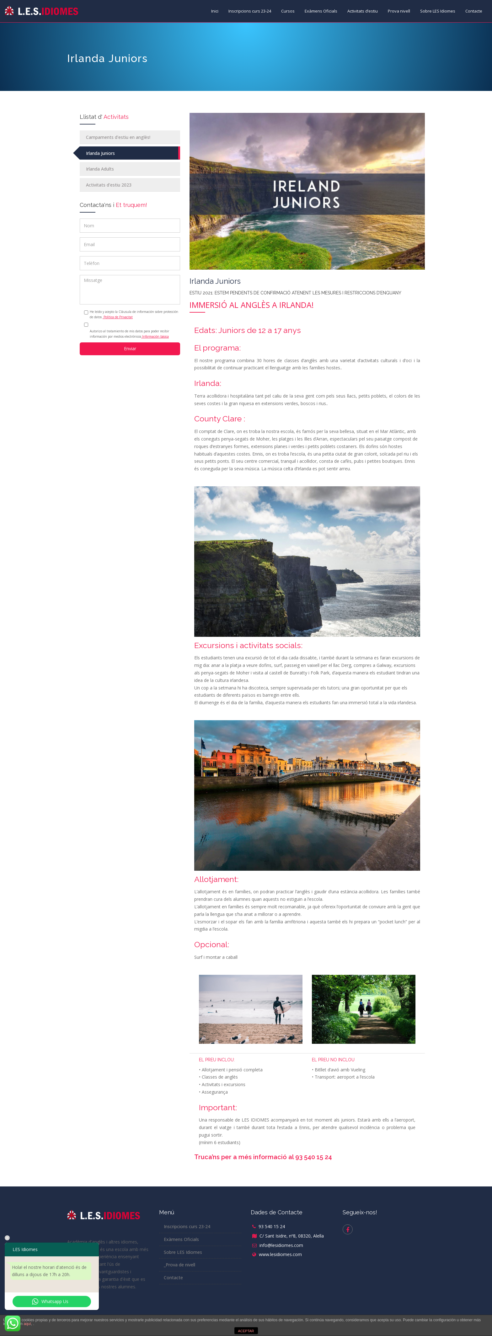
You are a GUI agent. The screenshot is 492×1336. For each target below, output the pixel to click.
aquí (27, 1324)
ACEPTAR (246, 1331)
